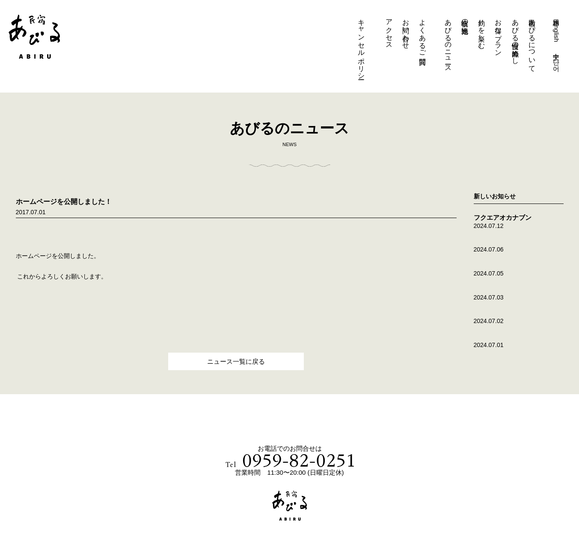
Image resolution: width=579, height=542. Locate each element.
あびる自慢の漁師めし (515, 38)
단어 (556, 61)
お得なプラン (498, 34)
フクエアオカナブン (502, 217)
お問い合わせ (406, 30)
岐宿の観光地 (465, 18)
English (556, 31)
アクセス (389, 30)
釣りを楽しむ (481, 30)
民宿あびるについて (532, 42)
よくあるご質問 (422, 34)
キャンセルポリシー (361, 45)
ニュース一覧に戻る (236, 361)
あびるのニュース (448, 42)
